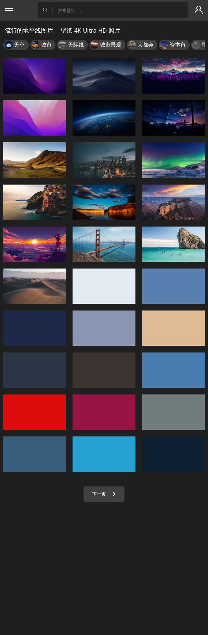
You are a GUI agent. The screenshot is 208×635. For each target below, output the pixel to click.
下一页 (104, 494)
